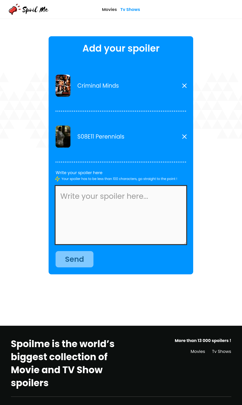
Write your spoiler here (79, 173)
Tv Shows (130, 9)
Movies (109, 9)
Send (74, 259)
